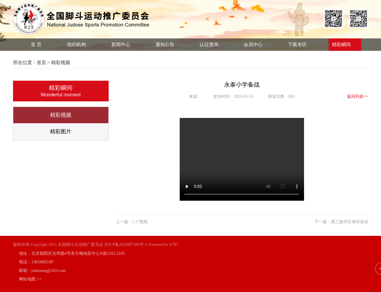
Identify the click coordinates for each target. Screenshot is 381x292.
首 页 (36, 44)
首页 (43, 62)
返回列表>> (355, 96)
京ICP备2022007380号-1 (125, 244)
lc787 (173, 244)
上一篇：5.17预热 (129, 222)
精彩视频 (63, 115)
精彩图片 (63, 131)
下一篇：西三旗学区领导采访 (339, 222)
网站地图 (30, 279)
